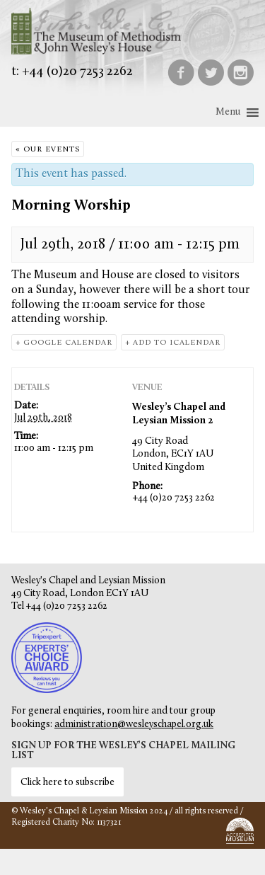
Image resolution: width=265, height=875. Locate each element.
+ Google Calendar (64, 343)
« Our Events (48, 150)
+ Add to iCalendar (172, 343)
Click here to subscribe (67, 782)
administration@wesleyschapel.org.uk (133, 724)
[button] (228, 112)
